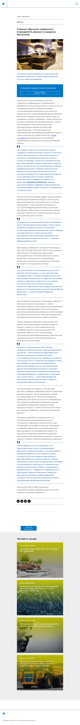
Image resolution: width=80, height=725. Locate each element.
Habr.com (20, 22)
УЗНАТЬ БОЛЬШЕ (28, 528)
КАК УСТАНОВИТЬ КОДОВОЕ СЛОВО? (40, 93)
